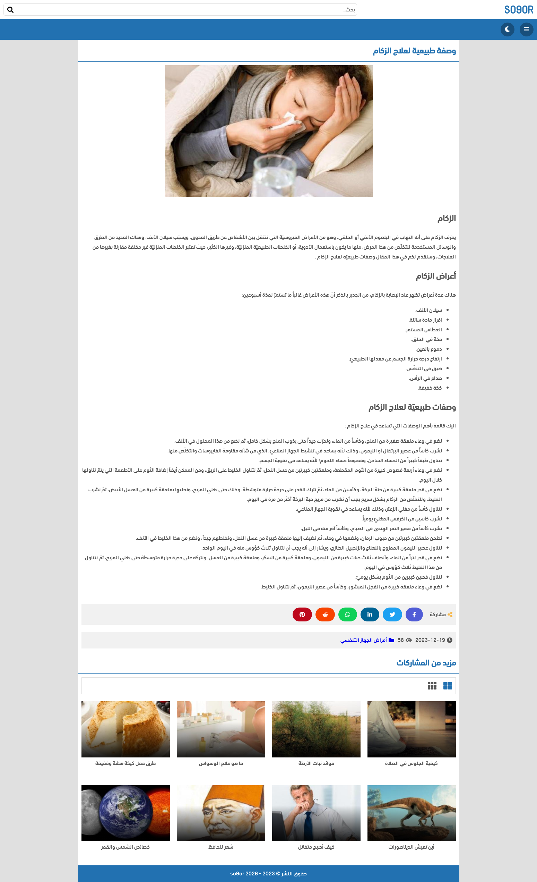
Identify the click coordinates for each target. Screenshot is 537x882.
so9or (519, 9)
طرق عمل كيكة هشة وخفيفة (125, 763)
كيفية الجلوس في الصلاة (411, 763)
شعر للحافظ (220, 847)
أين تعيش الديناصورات (411, 847)
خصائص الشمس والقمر (125, 847)
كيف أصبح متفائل (316, 847)
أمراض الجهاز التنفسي (363, 640)
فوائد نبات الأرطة (316, 763)
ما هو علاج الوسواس (221, 763)
